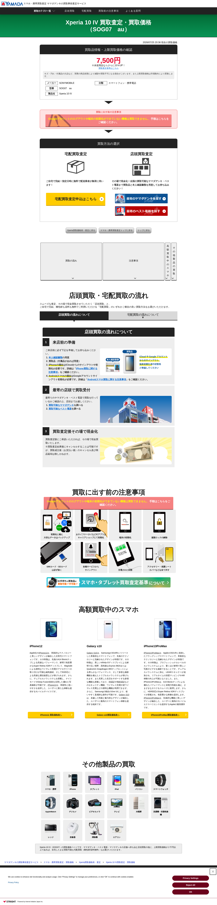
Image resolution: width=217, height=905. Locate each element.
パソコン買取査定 (30, 854)
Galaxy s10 (94, 616)
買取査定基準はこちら (109, 68)
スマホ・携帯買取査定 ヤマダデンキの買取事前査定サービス (43, 3)
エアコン (116, 807)
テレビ (117, 782)
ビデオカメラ (94, 782)
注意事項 (91, 246)
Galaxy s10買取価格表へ (108, 685)
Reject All (190, 885)
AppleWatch (50, 782)
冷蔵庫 (139, 782)
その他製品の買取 (160, 246)
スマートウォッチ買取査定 (34, 857)
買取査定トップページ (32, 846)
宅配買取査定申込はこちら (76, 199)
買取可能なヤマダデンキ (61, 375)
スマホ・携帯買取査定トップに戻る (116, 230)
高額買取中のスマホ (126, 246)
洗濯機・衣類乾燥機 (160, 783)
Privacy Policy (13, 882)
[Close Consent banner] (213, 871)
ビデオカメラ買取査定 (32, 863)
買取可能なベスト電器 (60, 379)
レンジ (50, 807)
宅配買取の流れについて (143, 284)
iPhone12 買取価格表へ (51, 685)
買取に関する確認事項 (75, 852)
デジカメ (72, 782)
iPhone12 (36, 616)
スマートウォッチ (160, 759)
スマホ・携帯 (50, 759)
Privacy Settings (190, 878)
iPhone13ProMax (155, 616)
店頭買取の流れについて (74, 284)
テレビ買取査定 (29, 866)
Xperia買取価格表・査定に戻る (81, 230)
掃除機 (95, 807)
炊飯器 (72, 807)
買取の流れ (57, 246)
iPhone (73, 759)
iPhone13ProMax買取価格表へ (165, 685)
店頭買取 (70, 11)
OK (190, 892)
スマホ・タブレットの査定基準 (79, 854)
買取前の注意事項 (109, 11)
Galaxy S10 (92, 623)
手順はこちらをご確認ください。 (108, 120)
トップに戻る (144, 230)
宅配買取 (87, 11)
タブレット (94, 759)
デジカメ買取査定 (30, 860)
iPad (117, 759)
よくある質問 (133, 11)
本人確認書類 (55, 327)
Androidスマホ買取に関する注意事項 (106, 349)
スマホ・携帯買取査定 (32, 849)
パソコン (139, 759)
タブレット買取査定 (31, 852)
